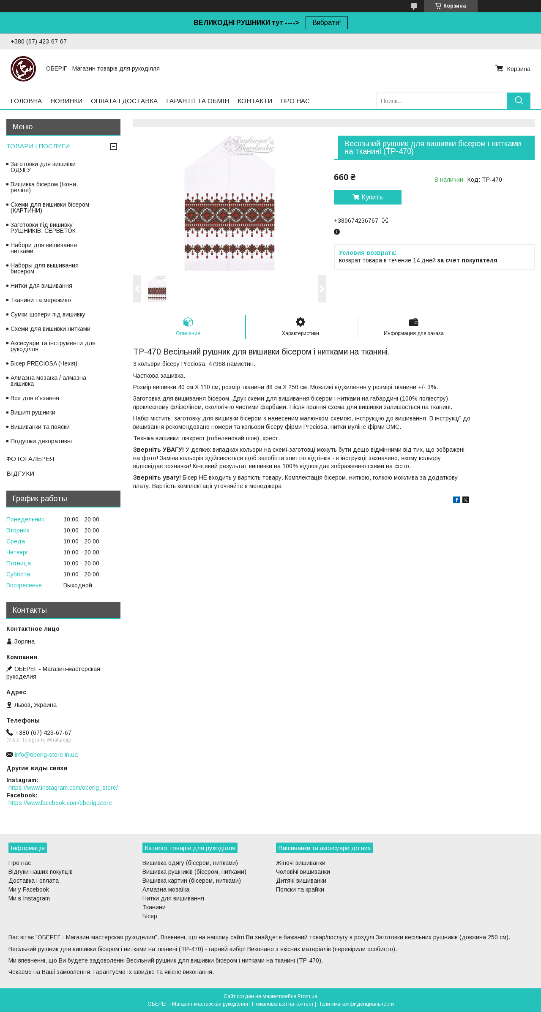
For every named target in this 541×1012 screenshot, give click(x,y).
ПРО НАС (295, 100)
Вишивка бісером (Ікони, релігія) (44, 187)
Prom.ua (307, 996)
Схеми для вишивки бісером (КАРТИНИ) (50, 207)
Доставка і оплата (33, 880)
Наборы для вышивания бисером (45, 268)
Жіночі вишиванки (300, 862)
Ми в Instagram (29, 898)
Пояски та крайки (300, 889)
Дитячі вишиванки (301, 880)
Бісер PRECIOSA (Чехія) (44, 363)
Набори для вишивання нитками (44, 248)
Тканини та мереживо (41, 300)
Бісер (149, 916)
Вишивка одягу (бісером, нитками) (190, 862)
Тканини (154, 907)
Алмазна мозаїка (165, 889)
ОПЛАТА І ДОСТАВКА (124, 100)
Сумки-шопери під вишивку (48, 314)
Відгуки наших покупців (40, 871)
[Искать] (518, 101)
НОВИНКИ (66, 100)
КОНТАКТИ (255, 100)
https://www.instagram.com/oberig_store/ (63, 787)
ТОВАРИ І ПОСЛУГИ (38, 146)
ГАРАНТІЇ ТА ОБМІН (197, 100)
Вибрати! (326, 22)
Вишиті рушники (33, 412)
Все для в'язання (35, 398)
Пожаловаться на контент (283, 1004)
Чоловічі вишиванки (303, 871)
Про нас (19, 862)
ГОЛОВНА (26, 100)
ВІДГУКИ (20, 473)
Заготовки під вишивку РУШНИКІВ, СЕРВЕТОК (43, 227)
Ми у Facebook (28, 889)
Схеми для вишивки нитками (50, 328)
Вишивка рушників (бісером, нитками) (194, 871)
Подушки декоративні (41, 441)
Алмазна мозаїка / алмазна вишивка (48, 380)
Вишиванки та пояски (40, 426)
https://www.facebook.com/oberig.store (60, 802)
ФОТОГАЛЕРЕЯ (30, 458)
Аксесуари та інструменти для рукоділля (53, 346)
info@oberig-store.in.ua (46, 754)
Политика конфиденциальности (355, 1004)
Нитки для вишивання (41, 285)
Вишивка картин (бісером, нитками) (191, 880)
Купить (372, 197)
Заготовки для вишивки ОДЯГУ (43, 167)
